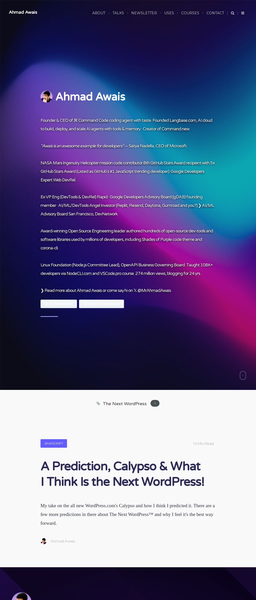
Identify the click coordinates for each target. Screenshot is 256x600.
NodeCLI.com (79, 273)
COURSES (190, 13)
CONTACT (215, 13)
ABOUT (98, 13)
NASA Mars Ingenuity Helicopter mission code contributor (91, 163)
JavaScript (53, 443)
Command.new (175, 129)
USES (169, 13)
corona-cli (49, 248)
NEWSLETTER (144, 13)
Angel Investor (102, 205)
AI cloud (205, 120)
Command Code (93, 120)
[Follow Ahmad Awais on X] (58, 304)
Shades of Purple (157, 239)
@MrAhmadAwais (154, 290)
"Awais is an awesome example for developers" (82, 146)
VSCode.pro (110, 273)
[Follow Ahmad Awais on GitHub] (101, 304)
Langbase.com (183, 120)
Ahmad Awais (23, 12)
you (191, 205)
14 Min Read (203, 443)
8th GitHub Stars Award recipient (172, 163)
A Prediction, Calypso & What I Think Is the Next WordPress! (122, 474)
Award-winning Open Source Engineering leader (82, 231)
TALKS (118, 13)
